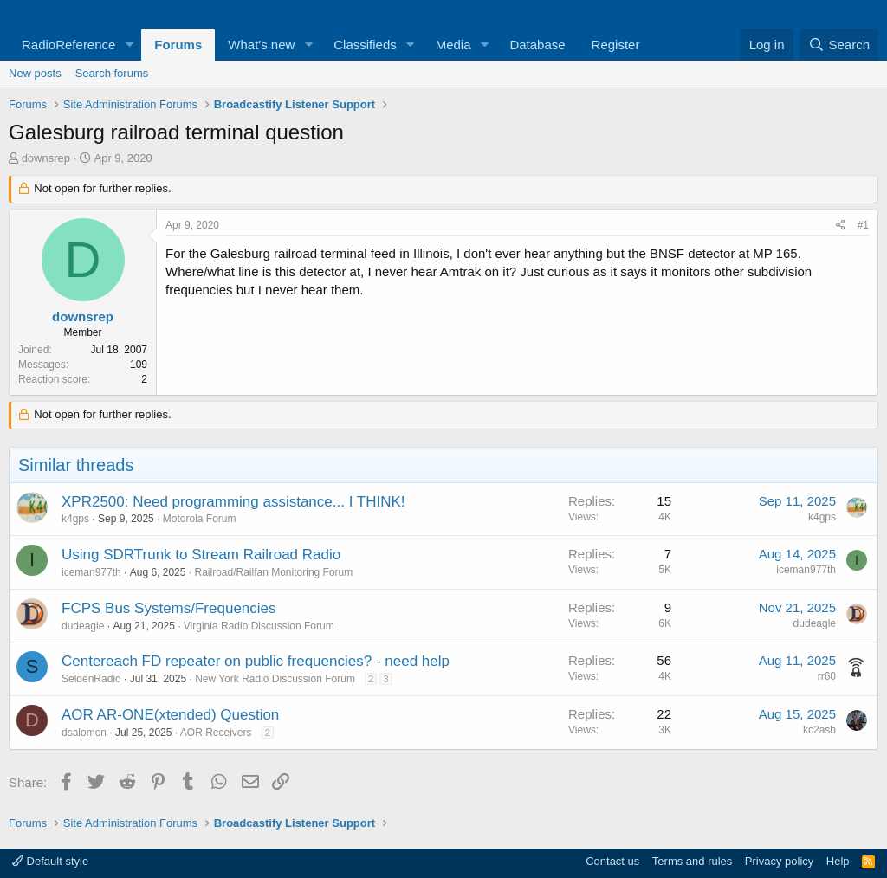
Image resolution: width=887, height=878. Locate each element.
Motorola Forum (199, 519)
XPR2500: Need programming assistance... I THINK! (233, 502)
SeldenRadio (91, 679)
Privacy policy (779, 861)
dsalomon (84, 732)
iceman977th (91, 572)
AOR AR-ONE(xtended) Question (170, 715)
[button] (129, 45)
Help (838, 861)
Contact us (612, 861)
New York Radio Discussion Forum (275, 679)
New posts (35, 73)
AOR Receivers (216, 732)
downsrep (46, 158)
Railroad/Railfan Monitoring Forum (273, 572)
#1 (863, 225)
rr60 (827, 676)
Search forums (112, 73)
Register (616, 44)
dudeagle (83, 626)
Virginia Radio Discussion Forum (259, 626)
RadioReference (68, 44)
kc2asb (819, 730)
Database (537, 44)
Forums (178, 44)
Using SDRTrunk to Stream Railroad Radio (201, 554)
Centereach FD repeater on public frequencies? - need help (256, 661)
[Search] (839, 45)
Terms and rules (692, 861)
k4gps (75, 519)
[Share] (840, 226)
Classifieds (365, 44)
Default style (50, 861)
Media (453, 44)
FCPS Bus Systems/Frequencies (169, 608)
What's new (261, 44)
